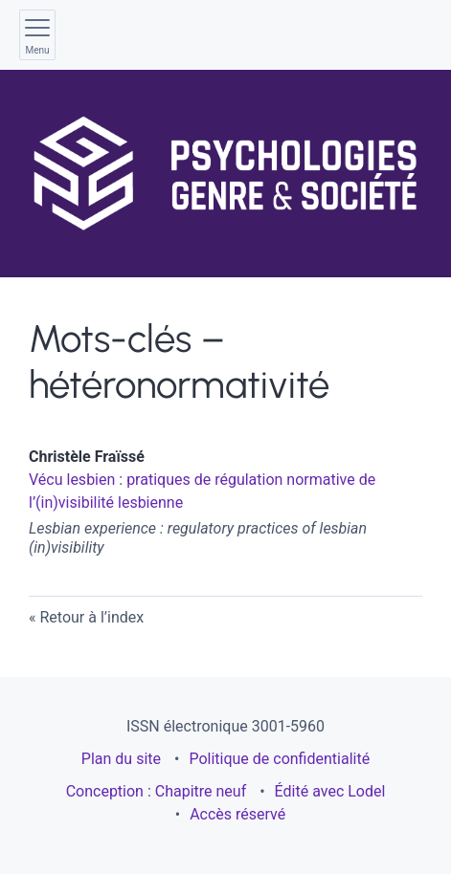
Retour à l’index (91, 617)
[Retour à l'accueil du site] (225, 173)
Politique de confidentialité (279, 759)
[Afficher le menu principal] (37, 35)
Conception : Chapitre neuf (156, 791)
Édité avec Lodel (330, 791)
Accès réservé (237, 814)
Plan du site (121, 759)
